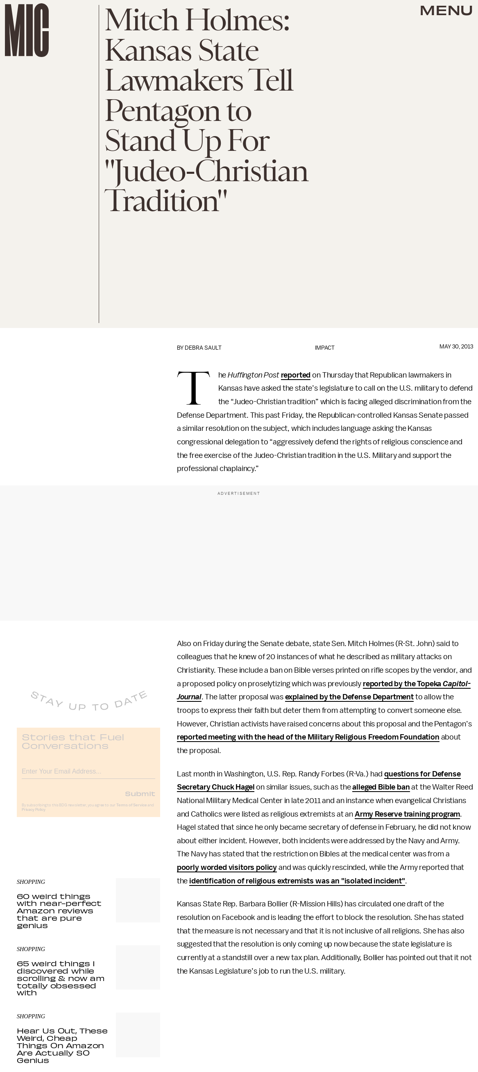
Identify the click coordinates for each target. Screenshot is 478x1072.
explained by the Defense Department (349, 697)
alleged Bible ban (381, 787)
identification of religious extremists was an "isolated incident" (297, 881)
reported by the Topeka (403, 684)
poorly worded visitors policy (227, 867)
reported (296, 375)
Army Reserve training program (407, 814)
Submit (140, 799)
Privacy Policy (33, 816)
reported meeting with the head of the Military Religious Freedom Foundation (308, 737)
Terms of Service (131, 811)
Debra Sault (203, 348)
